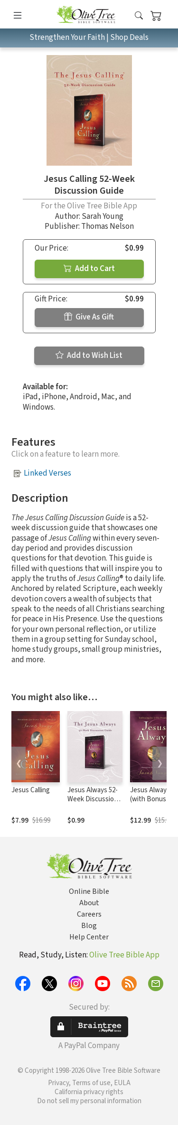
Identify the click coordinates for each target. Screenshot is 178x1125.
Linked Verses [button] (47, 473)
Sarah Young (102, 216)
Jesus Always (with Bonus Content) (150, 799)
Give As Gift (89, 317)
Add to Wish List (89, 355)
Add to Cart (89, 268)
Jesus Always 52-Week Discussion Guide (92, 799)
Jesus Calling (30, 790)
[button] (139, 16)
